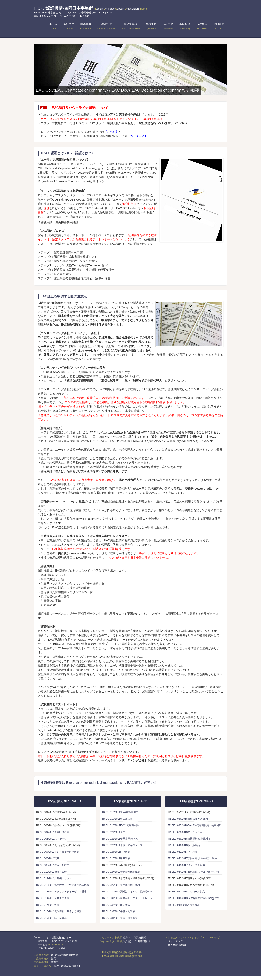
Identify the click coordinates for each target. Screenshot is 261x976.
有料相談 (184, 26)
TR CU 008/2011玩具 (47, 858)
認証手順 (168, 26)
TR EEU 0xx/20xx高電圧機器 (183, 904)
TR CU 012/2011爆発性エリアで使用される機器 (62, 885)
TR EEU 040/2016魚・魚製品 (184, 845)
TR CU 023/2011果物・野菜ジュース (122, 845)
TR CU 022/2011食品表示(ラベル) (120, 838)
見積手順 (151, 26)
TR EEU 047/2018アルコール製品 (186, 891)
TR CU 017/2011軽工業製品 (51, 918)
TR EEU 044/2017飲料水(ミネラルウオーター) (193, 871)
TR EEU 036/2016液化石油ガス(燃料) (188, 818)
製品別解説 (130, 26)
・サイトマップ (174, 941)
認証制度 (106, 26)
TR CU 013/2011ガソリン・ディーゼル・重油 (61, 891)
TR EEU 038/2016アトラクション (186, 832)
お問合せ (218, 26)
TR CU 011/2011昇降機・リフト (54, 878)
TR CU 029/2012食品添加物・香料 (121, 885)
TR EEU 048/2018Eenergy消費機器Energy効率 (193, 898)
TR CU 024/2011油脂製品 (116, 851)
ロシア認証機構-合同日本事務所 (91, 8)
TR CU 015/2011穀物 (47, 904)
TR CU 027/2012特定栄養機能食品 (121, 871)
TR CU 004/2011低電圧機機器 (52, 832)
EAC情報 (201, 26)
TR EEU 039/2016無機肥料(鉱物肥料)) (189, 838)
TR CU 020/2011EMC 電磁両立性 (120, 825)
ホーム (53, 26)
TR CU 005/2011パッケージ (51, 838)
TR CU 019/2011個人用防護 (117, 818)
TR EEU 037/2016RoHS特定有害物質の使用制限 (194, 825)
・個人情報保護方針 (176, 945)
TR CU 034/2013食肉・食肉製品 (119, 918)
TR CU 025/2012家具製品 (116, 858)
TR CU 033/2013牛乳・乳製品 (118, 911)
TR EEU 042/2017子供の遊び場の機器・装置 (192, 858)
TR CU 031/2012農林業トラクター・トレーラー (128, 898)
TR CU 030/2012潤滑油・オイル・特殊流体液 (127, 891)
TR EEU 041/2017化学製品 (182, 851)
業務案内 (85, 26)
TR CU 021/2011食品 (113, 832)
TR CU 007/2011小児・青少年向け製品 (57, 851)
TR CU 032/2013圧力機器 (116, 904)
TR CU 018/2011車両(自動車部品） (121, 812)
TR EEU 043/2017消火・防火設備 (186, 865)
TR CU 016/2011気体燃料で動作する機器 (59, 911)
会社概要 (68, 26)
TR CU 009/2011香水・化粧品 (52, 865)
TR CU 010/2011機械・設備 (51, 871)
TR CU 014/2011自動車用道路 (52, 898)
